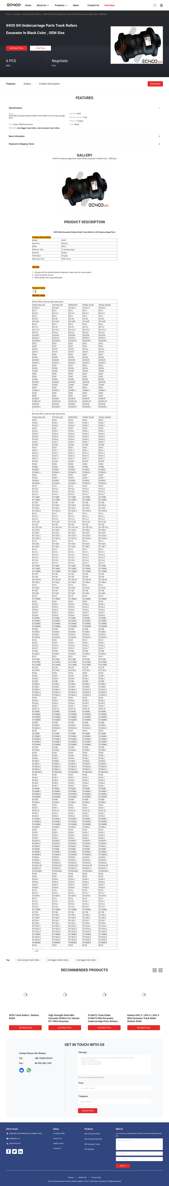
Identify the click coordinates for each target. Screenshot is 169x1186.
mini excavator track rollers (28, 960)
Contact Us (57, 1148)
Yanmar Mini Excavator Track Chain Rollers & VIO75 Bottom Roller (143, 1018)
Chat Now (40, 48)
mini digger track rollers (86, 960)
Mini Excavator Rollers (32, 14)
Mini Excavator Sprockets (93, 1139)
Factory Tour (57, 1138)
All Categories (89, 1149)
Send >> (123, 1166)
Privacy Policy (96, 1177)
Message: (83, 1052)
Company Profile (59, 1133)
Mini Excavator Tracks (92, 1144)
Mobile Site (82, 1177)
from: (81, 1083)
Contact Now (88, 1110)
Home (8, 14)
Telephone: (83, 1096)
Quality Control (58, 1143)
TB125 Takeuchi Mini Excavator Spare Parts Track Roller (103, 1018)
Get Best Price (16, 48)
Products (17, 14)
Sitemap (71, 1177)
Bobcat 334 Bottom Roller (22, 1015)
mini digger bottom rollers (58, 960)
